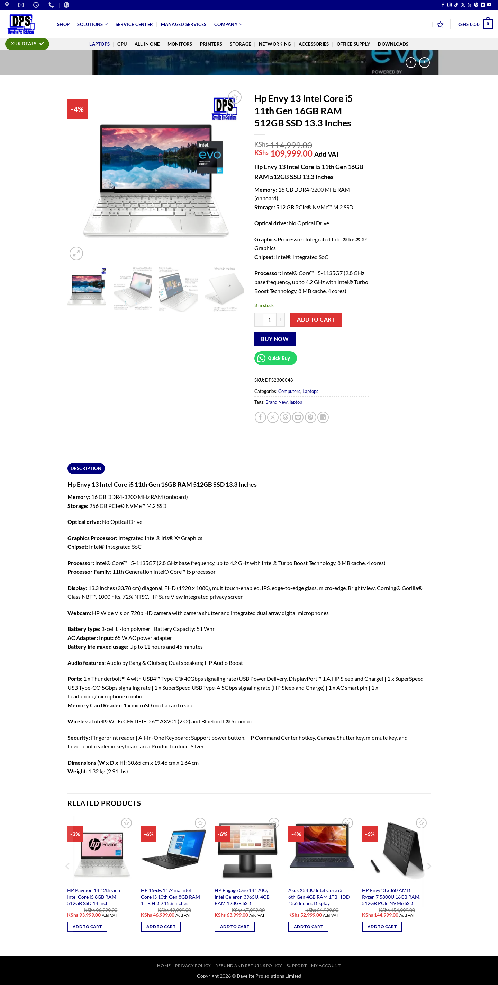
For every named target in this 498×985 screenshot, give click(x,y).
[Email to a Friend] (298, 417)
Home (164, 965)
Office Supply (353, 44)
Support (297, 965)
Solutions (92, 24)
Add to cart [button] (87, 926)
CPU (122, 44)
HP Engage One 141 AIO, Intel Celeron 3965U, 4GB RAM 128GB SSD (242, 896)
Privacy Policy (193, 965)
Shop (63, 24)
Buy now (275, 339)
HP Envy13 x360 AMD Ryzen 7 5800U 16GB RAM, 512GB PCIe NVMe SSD (391, 896)
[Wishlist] (440, 24)
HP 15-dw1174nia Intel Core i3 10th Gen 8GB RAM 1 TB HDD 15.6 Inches (170, 896)
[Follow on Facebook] (443, 5)
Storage (240, 44)
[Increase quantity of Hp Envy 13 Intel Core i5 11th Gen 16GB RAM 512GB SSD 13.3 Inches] (281, 319)
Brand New (276, 402)
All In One (147, 44)
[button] (475, 24)
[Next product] (411, 62)
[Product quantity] (270, 319)
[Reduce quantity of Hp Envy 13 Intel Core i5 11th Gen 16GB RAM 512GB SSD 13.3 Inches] (258, 319)
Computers (289, 391)
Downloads (393, 44)
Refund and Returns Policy (248, 965)
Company (228, 24)
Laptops (99, 44)
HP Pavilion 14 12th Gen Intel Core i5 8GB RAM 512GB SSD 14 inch (93, 896)
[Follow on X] (463, 5)
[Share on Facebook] (260, 417)
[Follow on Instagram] (449, 5)
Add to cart (316, 319)
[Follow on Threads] (470, 5)
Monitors (179, 44)
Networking (275, 44)
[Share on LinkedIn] (323, 417)
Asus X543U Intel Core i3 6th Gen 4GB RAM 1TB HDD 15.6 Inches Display (319, 896)
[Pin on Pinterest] (310, 417)
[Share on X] (273, 417)
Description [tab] (86, 468)
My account (326, 965)
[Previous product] (424, 62)
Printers (211, 44)
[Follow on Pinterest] (476, 5)
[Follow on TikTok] (456, 5)
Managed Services (184, 24)
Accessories (314, 44)
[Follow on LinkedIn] (483, 5)
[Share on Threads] (285, 417)
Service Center (134, 24)
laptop (296, 402)
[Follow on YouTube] (489, 5)
